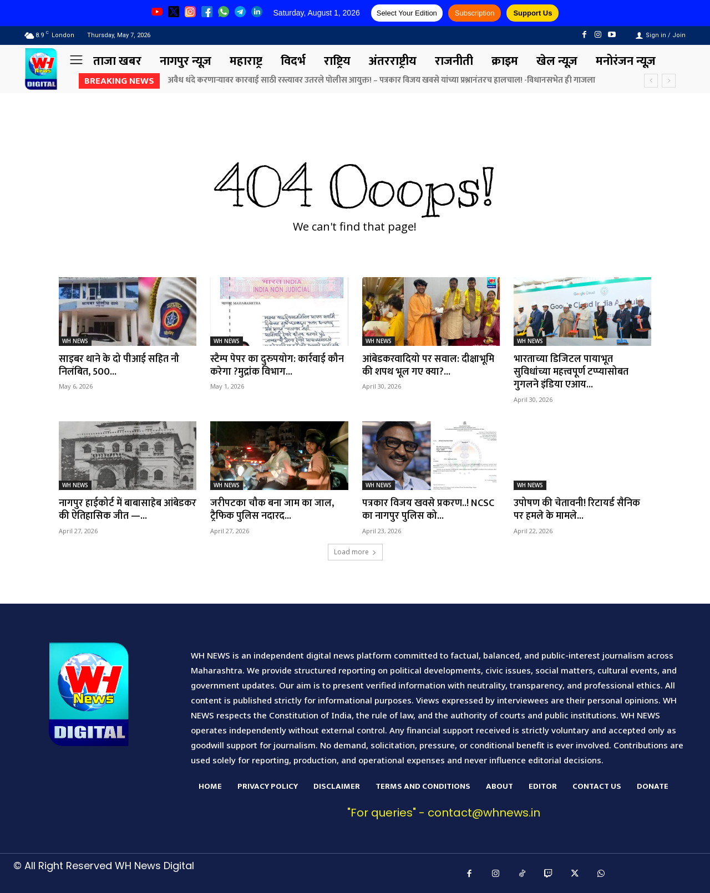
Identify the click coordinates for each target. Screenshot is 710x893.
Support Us (532, 13)
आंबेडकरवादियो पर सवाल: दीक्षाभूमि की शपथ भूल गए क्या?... (428, 365)
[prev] (651, 81)
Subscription (475, 13)
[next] (669, 81)
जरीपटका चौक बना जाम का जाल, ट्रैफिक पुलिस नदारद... (272, 509)
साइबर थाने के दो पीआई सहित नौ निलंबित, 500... (119, 365)
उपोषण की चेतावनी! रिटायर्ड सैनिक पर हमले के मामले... (577, 509)
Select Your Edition (407, 13)
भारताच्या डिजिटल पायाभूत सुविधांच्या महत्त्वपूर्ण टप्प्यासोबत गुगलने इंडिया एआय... (572, 372)
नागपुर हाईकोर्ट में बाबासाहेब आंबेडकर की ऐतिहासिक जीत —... (121, 509)
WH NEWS (75, 341)
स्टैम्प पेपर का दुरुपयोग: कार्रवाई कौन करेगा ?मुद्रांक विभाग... (277, 365)
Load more (355, 552)
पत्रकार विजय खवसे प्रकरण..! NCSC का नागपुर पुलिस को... (428, 509)
